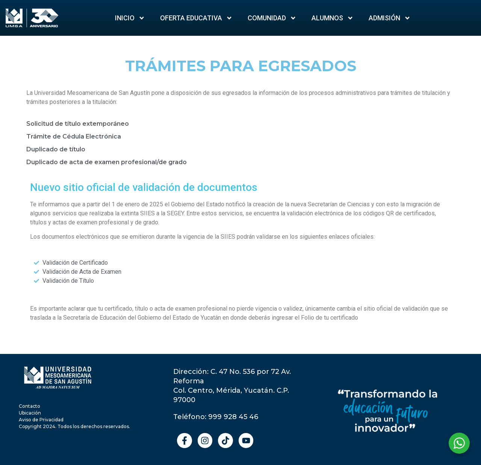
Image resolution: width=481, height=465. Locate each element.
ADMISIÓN (390, 18)
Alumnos (333, 18)
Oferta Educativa (196, 18)
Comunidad (272, 18)
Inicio (130, 18)
